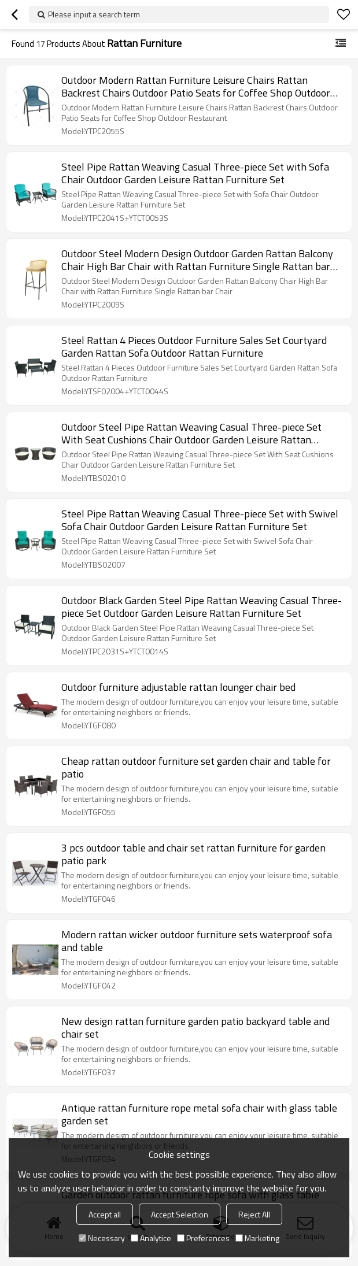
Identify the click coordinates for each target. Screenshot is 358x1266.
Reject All (254, 1214)
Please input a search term (94, 14)
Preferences (203, 1238)
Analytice (151, 1238)
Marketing (257, 1238)
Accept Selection (179, 1214)
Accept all (104, 1214)
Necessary (102, 1238)
